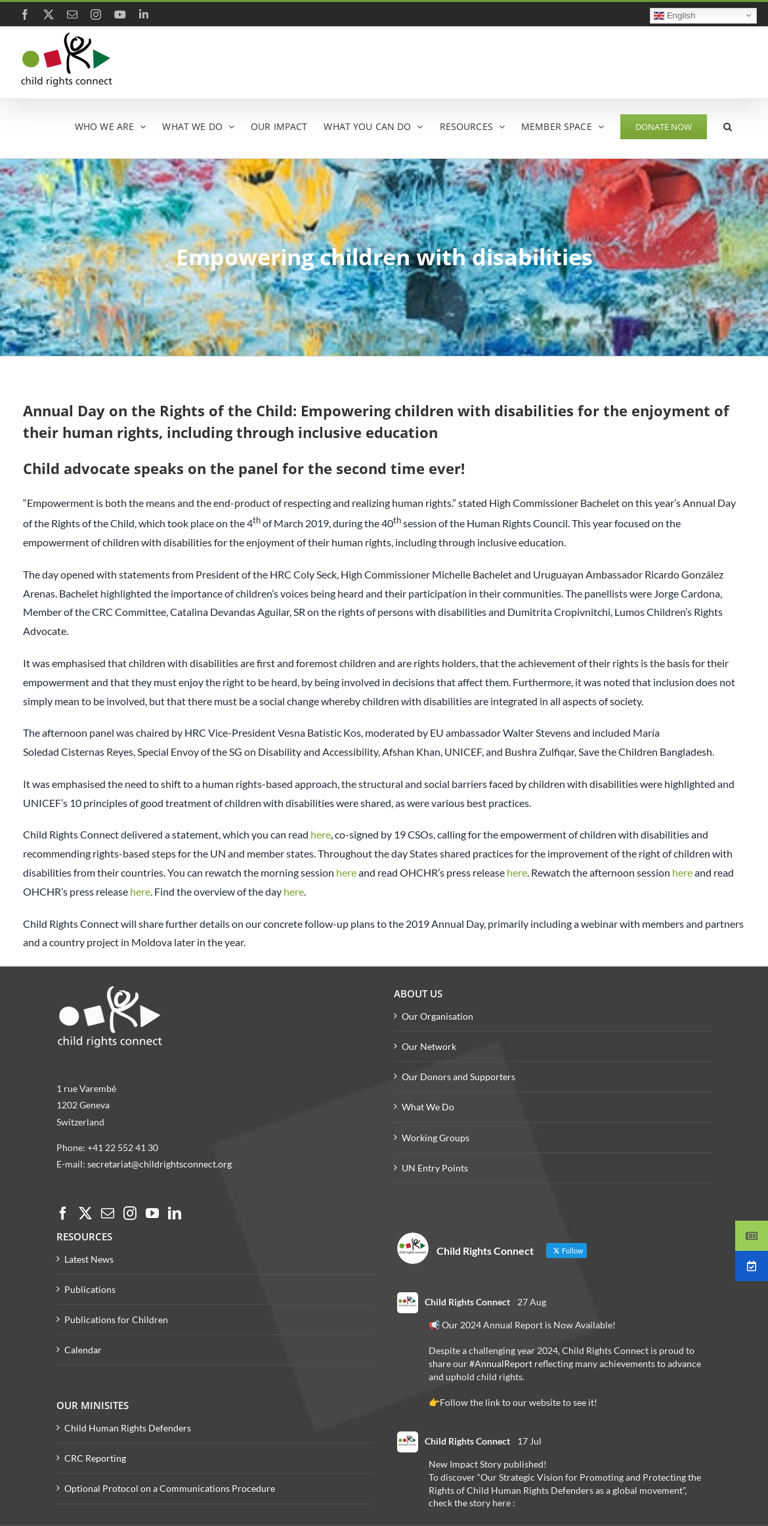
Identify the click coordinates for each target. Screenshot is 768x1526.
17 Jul (529, 1441)
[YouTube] (152, 1213)
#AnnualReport (500, 1363)
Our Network (429, 1046)
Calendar (83, 1349)
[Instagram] (130, 1213)
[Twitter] (85, 1213)
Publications (90, 1289)
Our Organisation (437, 1016)
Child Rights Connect (467, 1301)
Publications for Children (116, 1319)
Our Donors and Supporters (458, 1076)
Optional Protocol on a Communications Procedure (169, 1488)
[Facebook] (63, 1213)
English (674, 15)
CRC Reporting (95, 1458)
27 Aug (531, 1301)
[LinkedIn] (174, 1213)
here (320, 834)
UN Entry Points (435, 1167)
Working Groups (435, 1137)
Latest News (89, 1259)
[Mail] (107, 1213)
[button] (727, 125)
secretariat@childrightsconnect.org (159, 1163)
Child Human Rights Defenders (127, 1427)
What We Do (428, 1106)
